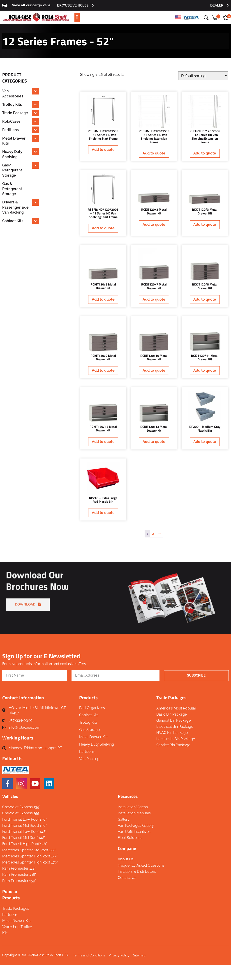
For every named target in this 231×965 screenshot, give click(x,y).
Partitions (10, 130)
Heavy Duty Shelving (12, 154)
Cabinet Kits (12, 221)
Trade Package (15, 113)
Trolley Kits (12, 104)
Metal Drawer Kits (13, 140)
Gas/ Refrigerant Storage (12, 170)
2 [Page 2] (153, 533)
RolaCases (11, 121)
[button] (77, 17)
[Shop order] (203, 75)
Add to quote (103, 149)
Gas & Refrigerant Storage (12, 189)
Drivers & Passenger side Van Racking (15, 207)
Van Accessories (12, 93)
